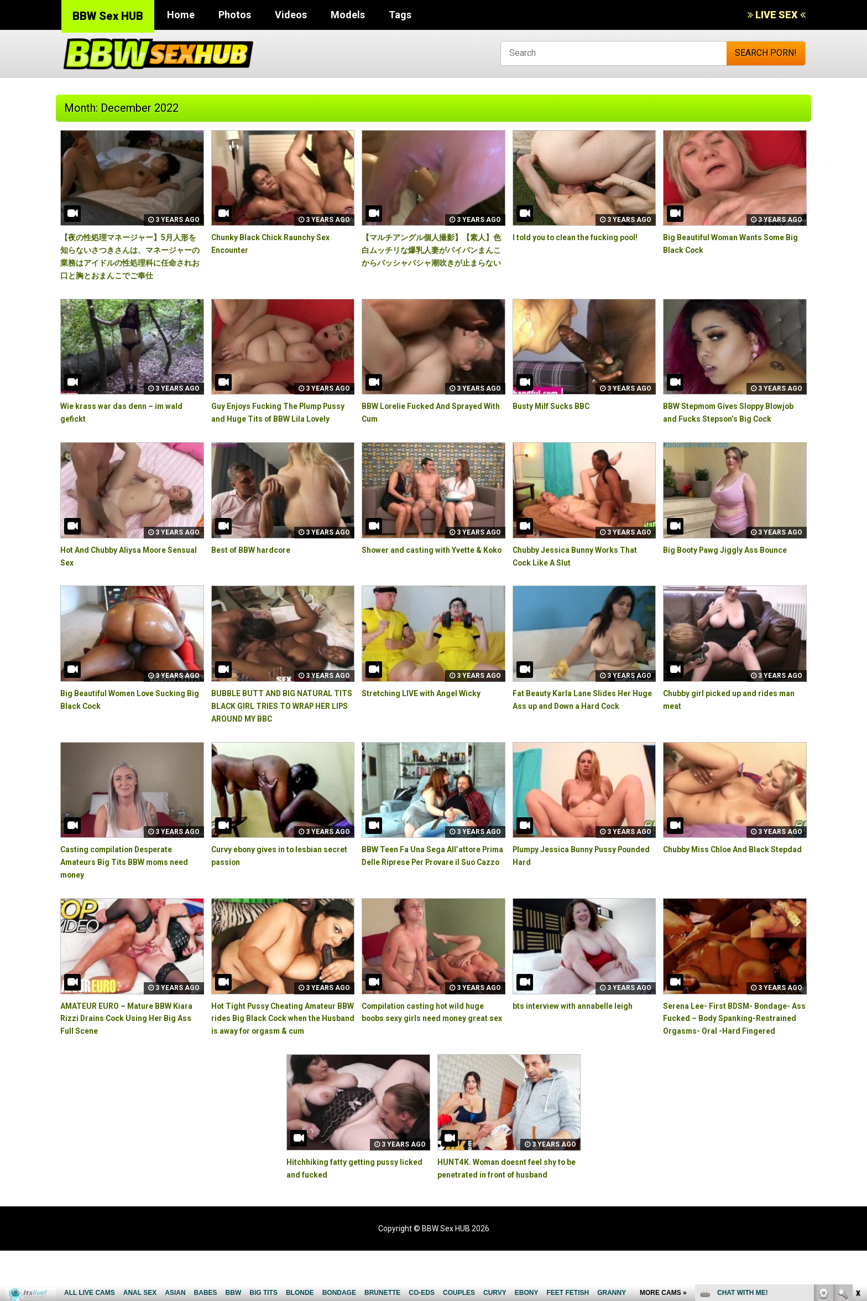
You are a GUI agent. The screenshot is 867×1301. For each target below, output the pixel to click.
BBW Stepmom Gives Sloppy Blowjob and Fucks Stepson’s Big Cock (730, 431)
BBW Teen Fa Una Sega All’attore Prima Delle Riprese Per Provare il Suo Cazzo (431, 887)
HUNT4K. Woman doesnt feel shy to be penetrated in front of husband (506, 1212)
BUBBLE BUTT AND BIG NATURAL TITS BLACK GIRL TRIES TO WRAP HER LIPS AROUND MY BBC (281, 731)
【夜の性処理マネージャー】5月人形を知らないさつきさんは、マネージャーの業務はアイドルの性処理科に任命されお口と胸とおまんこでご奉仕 (131, 262)
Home (181, 14)
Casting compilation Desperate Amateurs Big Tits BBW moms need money (125, 887)
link (857, 1128)
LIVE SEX (777, 14)
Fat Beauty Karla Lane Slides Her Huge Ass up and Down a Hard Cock (581, 731)
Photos (234, 14)
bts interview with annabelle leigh (582, 1030)
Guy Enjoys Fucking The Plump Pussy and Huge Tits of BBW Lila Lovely (278, 431)
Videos (291, 14)
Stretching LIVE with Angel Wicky (430, 718)
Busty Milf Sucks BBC (557, 418)
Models (348, 14)
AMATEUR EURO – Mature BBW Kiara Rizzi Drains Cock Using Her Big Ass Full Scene (130, 1043)
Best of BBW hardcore (257, 574)
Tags (400, 14)
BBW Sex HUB (107, 16)
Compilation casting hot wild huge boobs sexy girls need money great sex (432, 1043)
